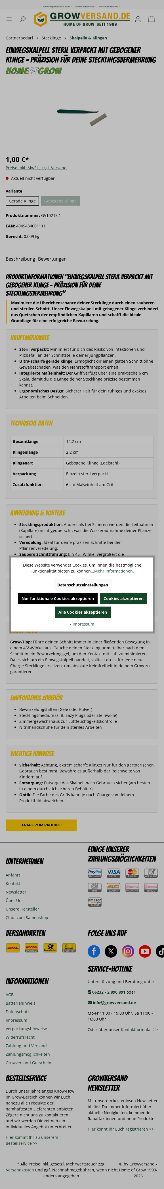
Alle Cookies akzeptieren (82, 612)
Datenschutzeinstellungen (82, 585)
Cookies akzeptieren (124, 598)
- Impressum (82, 624)
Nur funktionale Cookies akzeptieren (58, 598)
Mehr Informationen (113, 571)
